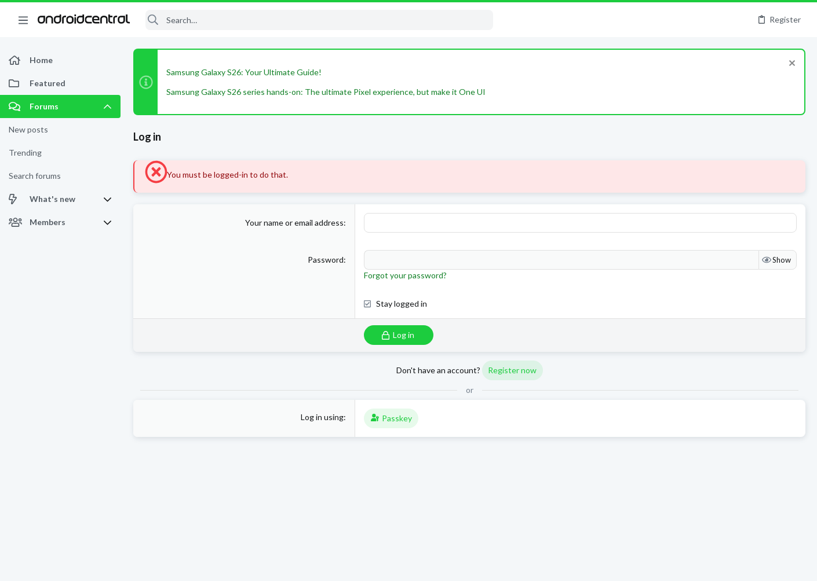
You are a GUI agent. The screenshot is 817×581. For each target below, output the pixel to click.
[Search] (319, 20)
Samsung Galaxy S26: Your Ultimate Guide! (244, 72)
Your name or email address (294, 222)
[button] (23, 20)
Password (326, 259)
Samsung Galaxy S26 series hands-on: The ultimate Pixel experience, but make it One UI (326, 92)
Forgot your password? (405, 275)
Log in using (322, 417)
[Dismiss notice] (791, 64)
